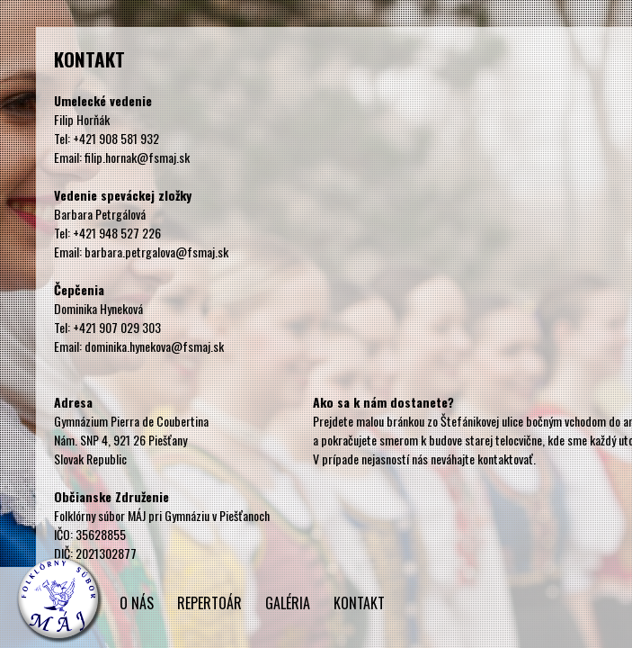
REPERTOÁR (209, 603)
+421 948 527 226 (117, 232)
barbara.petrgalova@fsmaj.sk (156, 251)
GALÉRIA (287, 603)
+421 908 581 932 (116, 138)
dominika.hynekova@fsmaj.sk (154, 346)
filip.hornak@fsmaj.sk (137, 157)
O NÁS (137, 603)
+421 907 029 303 (117, 327)
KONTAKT (359, 603)
